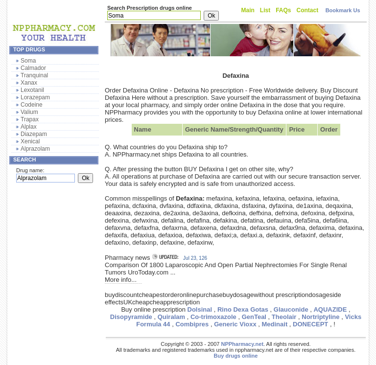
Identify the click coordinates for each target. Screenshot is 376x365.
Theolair (284, 316)
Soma (28, 60)
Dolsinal (200, 309)
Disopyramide (131, 316)
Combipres (192, 324)
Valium (29, 112)
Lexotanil (32, 90)
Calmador (33, 68)
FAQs (283, 10)
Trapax (30, 119)
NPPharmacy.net (242, 344)
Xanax (29, 82)
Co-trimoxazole (213, 316)
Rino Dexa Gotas (242, 309)
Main (248, 10)
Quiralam (171, 316)
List (265, 10)
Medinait (275, 324)
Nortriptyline (320, 316)
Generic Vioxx (235, 324)
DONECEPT (310, 324)
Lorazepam (35, 97)
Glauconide (291, 309)
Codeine (32, 104)
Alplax (29, 126)
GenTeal (254, 316)
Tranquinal (34, 75)
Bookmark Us (343, 10)
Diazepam (34, 134)
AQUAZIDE (330, 309)
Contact (308, 10)
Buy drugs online (236, 356)
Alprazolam (35, 148)
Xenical (30, 141)
